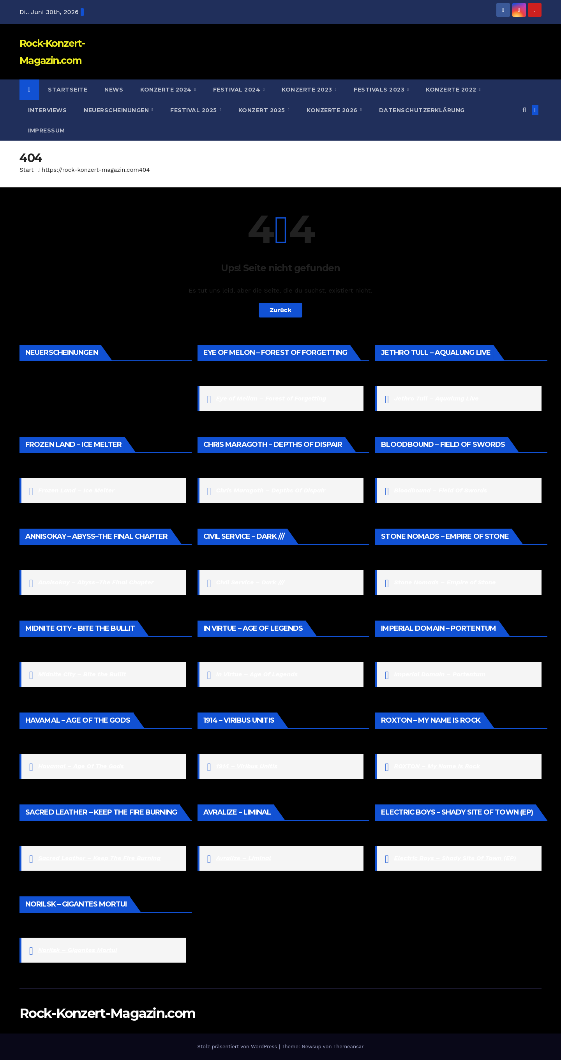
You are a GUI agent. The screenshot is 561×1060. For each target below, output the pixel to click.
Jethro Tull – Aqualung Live (436, 398)
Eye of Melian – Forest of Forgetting (271, 398)
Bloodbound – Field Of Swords (440, 490)
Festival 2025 (194, 110)
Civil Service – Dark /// (250, 582)
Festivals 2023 (380, 89)
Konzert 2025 (262, 110)
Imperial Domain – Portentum (439, 674)
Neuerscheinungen (117, 110)
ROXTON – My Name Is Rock (437, 766)
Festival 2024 (237, 89)
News (113, 89)
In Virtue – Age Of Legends (257, 674)
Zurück (280, 310)
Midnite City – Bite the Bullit (82, 674)
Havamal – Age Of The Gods (81, 766)
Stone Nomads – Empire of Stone (445, 582)
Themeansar (348, 1046)
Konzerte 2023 (308, 89)
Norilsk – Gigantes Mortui (77, 950)
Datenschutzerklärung (422, 110)
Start (26, 169)
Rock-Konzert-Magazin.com (107, 1013)
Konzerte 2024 (166, 89)
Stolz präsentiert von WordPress (238, 1046)
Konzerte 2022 (452, 89)
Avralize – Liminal (243, 858)
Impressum (46, 130)
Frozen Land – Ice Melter (76, 490)
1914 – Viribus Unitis (246, 766)
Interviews (47, 110)
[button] (524, 110)
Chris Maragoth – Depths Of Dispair (270, 490)
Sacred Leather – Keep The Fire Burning (99, 858)
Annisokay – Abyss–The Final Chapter (96, 582)
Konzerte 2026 (333, 110)
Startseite (67, 89)
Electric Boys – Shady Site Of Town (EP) (455, 858)
